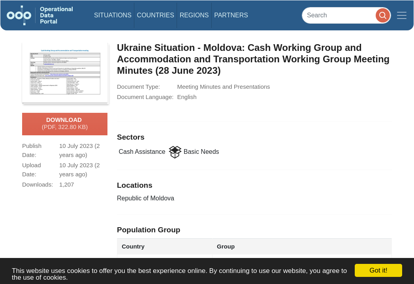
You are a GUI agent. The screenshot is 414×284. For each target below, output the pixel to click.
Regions (194, 15)
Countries (155, 15)
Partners (231, 15)
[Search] (346, 15)
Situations (113, 15)
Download (65, 124)
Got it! (378, 270)
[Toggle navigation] (401, 15)
